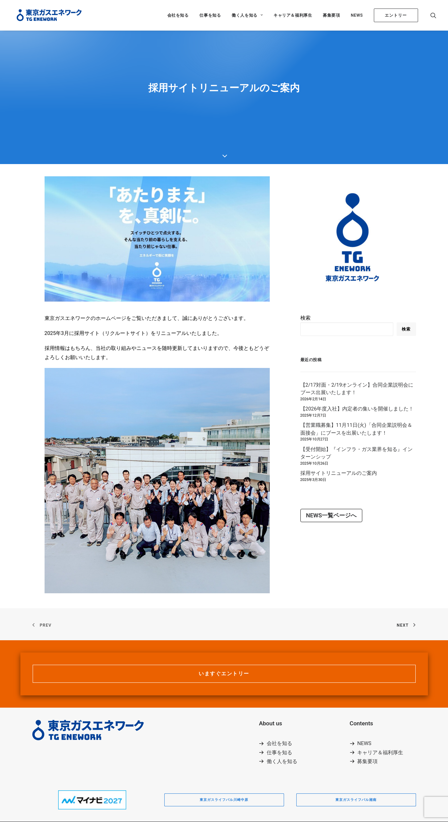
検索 (305, 294)
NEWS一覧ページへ (331, 491)
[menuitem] (178, 15)
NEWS (357, 15)
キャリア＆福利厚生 (292, 15)
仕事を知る (210, 15)
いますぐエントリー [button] (224, 649)
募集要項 (331, 15)
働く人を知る (247, 15)
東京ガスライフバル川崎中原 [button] (224, 775)
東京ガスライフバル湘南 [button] (356, 775)
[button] (433, 15)
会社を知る (178, 15)
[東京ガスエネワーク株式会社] (44, 15)
